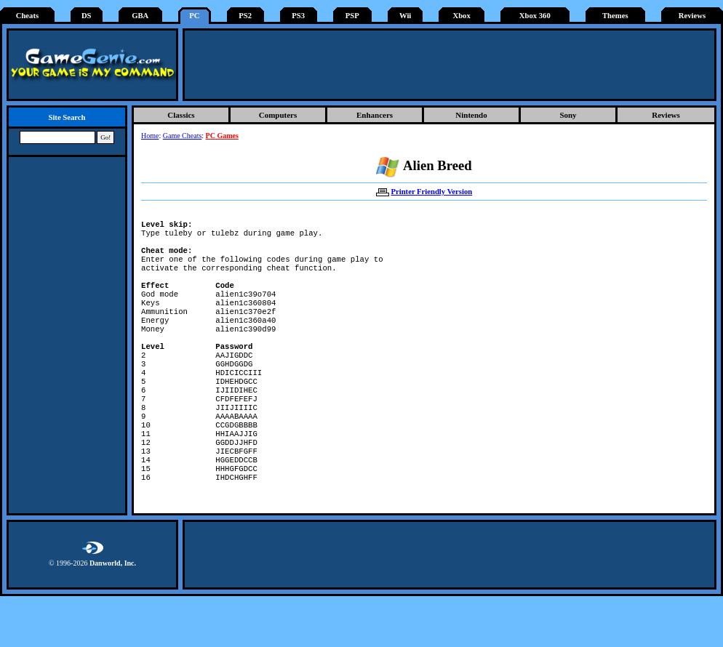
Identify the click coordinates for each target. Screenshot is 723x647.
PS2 (245, 16)
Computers (278, 114)
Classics (180, 114)
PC (194, 16)
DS (86, 16)
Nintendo (471, 114)
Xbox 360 (535, 16)
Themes (615, 16)
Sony (567, 114)
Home (150, 136)
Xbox (461, 16)
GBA (140, 16)
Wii (405, 16)
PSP (352, 16)
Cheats (27, 16)
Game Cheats (182, 136)
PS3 (298, 16)
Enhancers (374, 114)
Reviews (692, 16)
